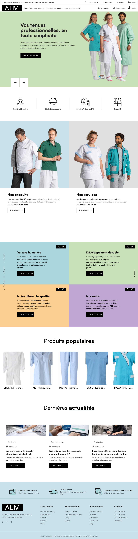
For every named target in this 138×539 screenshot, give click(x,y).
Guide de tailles (119, 512)
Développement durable (102, 252)
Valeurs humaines (29, 252)
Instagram (4, 270)
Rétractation (93, 518)
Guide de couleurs (120, 518)
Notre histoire (45, 515)
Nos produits (18, 195)
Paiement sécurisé (95, 512)
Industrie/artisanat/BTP (85, 109)
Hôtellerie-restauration (54, 8)
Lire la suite (14, 466)
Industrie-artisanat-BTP (72, 8)
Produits (43, 518)
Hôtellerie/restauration (53, 109)
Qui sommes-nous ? (47, 512)
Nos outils (93, 296)
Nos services (87, 195)
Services (43, 521)
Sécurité (41, 8)
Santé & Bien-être (20, 109)
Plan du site (93, 521)
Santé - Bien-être (30, 8)
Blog (91, 524)
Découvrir (15, 210)
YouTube (4, 283)
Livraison (92, 515)
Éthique (67, 518)
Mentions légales (46, 536)
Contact (109, 2)
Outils (42, 524)
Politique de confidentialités (64, 536)
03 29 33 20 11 (94, 2)
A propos (120, 2)
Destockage (118, 521)
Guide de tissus (119, 515)
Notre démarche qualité (33, 296)
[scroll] (135, 276)
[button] (15, 82)
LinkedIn (4, 256)
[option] (69, 49)
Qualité (67, 521)
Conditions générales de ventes (86, 536)
